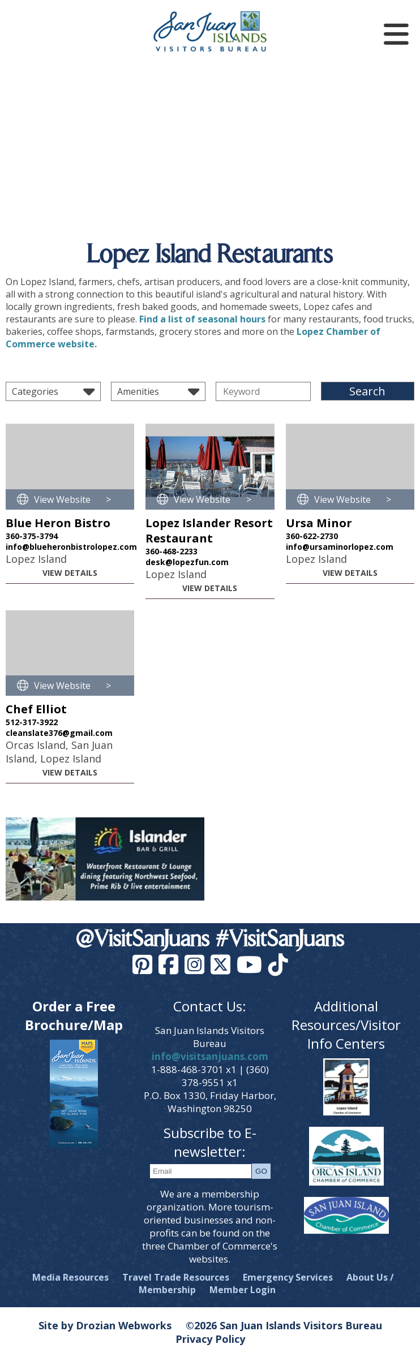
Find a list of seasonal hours (202, 319)
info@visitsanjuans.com (210, 1056)
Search (367, 391)
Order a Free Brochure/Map (74, 1015)
